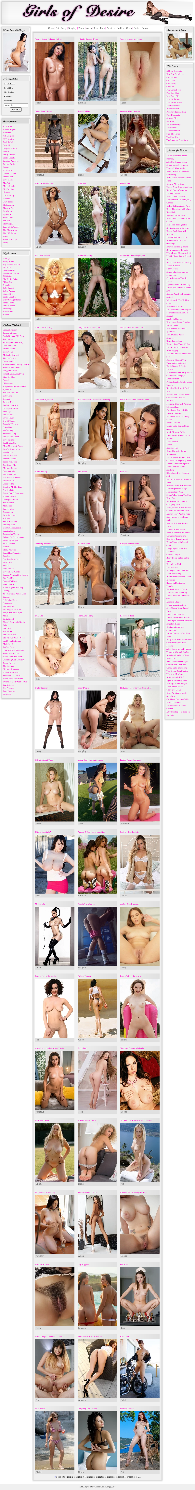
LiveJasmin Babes (11, 273)
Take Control (8, 584)
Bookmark (8, 100)
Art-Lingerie (8, 136)
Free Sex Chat (172, 93)
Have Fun (170, 498)
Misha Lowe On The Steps (178, 394)
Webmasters (8, 96)
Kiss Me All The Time (12, 487)
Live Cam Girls (173, 96)
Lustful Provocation (11, 449)
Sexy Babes (171, 127)
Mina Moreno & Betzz (13, 446)
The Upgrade (8, 666)
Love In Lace (9, 568)
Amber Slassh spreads (129, 904)
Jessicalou (82, 183)
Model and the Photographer (132, 255)
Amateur (111, 28)
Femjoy (6, 167)
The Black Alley (10, 230)
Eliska (169, 444)
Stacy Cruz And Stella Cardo (132, 327)
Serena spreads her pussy (131, 39)
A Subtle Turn (84, 543)
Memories (7, 506)
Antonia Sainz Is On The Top (90, 1336)
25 (101, 1477)
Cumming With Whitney (13, 659)
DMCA (83, 1486)
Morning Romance (11, 669)
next (139, 1477)
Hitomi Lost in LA (43, 832)
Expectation (8, 512)
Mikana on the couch (87, 1120)
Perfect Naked (9, 305)
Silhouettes (8, 383)
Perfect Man (8, 509)
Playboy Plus (8, 208)
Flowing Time (9, 524)
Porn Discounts (173, 115)
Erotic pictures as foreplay (177, 228)
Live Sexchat (9, 92)
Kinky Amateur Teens (129, 543)
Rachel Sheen (172, 325)
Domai (6, 151)
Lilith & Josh (8, 619)
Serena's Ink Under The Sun (178, 495)
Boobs (145, 28)
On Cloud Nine (9, 345)
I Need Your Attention (176, 605)
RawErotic (7, 211)
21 (92, 1477)
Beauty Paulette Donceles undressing (94, 399)
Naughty (72, 28)
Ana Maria (82, 471)
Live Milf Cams (173, 99)
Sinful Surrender (10, 521)
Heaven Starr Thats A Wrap (178, 344)
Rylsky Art (7, 214)
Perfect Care (8, 647)
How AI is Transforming (177, 539)
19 (88, 1477)
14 (77, 1477)
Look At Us (8, 352)
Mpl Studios (8, 189)
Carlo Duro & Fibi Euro (13, 336)
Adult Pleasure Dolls (175, 432)
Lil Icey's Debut (42, 1120)
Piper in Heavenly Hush (176, 680)
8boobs (6, 314)
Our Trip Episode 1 (11, 559)
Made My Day (9, 644)
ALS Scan (7, 126)
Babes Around (9, 291)
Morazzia (7, 267)
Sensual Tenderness (11, 367)
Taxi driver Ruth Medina (177, 671)
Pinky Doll (82, 1048)
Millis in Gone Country (176, 501)
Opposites (7, 603)
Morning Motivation (12, 609)
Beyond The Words (11, 572)
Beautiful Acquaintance (13, 528)
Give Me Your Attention (13, 650)
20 (90, 1477)
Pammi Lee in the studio (45, 976)
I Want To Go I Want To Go (15, 681)
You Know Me (9, 465)
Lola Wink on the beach (130, 976)
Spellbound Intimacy (12, 641)
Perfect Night (9, 430)
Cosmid (6, 145)
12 (72, 1477)
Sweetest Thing (9, 433)
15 (79, 1477)
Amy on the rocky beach (177, 246)
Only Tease (8, 202)
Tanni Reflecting (173, 573)
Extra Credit (8, 631)
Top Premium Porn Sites (177, 140)
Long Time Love (10, 370)
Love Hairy (8, 180)
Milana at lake (172, 407)
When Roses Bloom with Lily (179, 253)
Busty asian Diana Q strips (177, 322)
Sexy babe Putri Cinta (87, 1192)
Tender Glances (10, 458)
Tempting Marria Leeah (45, 543)
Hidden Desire (9, 496)
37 (128, 1477)
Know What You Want (12, 656)
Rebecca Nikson (127, 615)
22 (94, 1477)
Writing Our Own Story (13, 342)
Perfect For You (10, 455)
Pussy (63, 28)
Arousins (7, 132)
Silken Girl (8, 282)
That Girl (7, 694)
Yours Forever (9, 663)
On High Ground (10, 499)
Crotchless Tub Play (44, 327)
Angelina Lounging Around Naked (50, 1048)
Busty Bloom (8, 261)
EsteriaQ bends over (86, 904)
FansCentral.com (173, 90)
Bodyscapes (125, 183)
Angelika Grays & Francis (14, 386)
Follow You (8, 414)
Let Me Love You (10, 405)
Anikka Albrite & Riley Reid (178, 485)
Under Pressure (41, 688)
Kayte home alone (174, 341)
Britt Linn (124, 1336)
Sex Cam (170, 121)
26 (103, 1477)
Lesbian (120, 28)
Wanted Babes (9, 294)
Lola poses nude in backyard (178, 309)
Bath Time (7, 396)
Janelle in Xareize (174, 319)
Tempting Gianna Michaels (132, 1048)
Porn (102, 28)
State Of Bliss (9, 377)
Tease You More (10, 462)
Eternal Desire (9, 164)
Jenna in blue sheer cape (177, 661)
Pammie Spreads (42, 1264)
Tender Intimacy (10, 333)
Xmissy (6, 258)
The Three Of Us (173, 690)
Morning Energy (10, 468)
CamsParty (171, 83)
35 (123, 1477)
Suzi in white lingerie (129, 832)
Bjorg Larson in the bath (177, 250)
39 (132, 1477)
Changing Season (174, 504)
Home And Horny (85, 615)
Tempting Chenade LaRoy (177, 652)
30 (112, 1477)
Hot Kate (124, 1264)
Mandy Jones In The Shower (178, 507)
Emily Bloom (9, 154)
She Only (7, 628)
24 (99, 1477)
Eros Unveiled (9, 543)
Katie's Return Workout (130, 760)
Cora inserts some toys (176, 536)
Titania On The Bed (175, 614)
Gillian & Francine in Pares (178, 206)
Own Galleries (9, 84)
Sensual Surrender (11, 653)
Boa (168, 391)
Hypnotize (7, 389)
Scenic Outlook (127, 1408)
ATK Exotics (8, 139)
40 (134, 1477)
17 (83, 1477)
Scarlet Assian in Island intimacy (49, 39)
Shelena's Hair (84, 111)
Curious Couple (173, 554)
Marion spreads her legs (176, 488)
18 (85, 1477)
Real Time (7, 562)
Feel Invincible (9, 443)
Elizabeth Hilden (42, 255)
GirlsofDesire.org (102, 1486)
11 (70, 1477)
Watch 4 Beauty (10, 239)
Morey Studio (9, 186)
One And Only (9, 490)
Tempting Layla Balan (87, 1408)
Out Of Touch (9, 421)
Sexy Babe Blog (173, 124)
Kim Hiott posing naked (176, 224)
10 (68, 1477)
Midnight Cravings (11, 355)
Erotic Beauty (9, 158)
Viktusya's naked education (178, 570)
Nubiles (6, 198)
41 (136, 1477)
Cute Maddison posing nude (178, 460)
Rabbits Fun (8, 311)
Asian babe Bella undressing (178, 262)
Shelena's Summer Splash (177, 463)
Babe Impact (8, 288)
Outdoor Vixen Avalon (130, 111)
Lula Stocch (125, 471)
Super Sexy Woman (43, 111)
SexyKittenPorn (173, 130)
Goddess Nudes (10, 173)
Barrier (6, 546)
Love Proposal (9, 515)
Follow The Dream (11, 436)
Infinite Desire (9, 348)
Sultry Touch (172, 268)
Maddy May (40, 904)
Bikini (81, 28)
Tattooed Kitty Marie (44, 399)
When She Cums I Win (13, 678)
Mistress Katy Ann (174, 492)
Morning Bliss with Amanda (178, 404)
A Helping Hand (10, 600)
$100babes (7, 276)
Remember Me (9, 474)
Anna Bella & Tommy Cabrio (16, 364)
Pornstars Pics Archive (176, 112)
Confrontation (9, 361)
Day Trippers (83, 1264)
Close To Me (8, 484)
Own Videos (8, 88)
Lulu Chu (39, 615)
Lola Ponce (40, 1408)
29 (110, 1477)
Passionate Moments (12, 477)
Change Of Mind (10, 408)
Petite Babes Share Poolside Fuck (134, 399)
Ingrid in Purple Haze (175, 215)
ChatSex (170, 86)
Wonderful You (9, 358)
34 (121, 1477)
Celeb (129, 28)
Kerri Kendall (172, 441)
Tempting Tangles (11, 540)
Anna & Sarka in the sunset (178, 532)
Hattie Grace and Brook (176, 589)
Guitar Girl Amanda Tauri (177, 510)
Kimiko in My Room (175, 529)
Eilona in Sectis (173, 265)
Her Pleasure (8, 688)
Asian (89, 28)
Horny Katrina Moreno (45, 183)
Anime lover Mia (173, 422)
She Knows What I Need (13, 637)
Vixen (5, 236)
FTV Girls (7, 170)
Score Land (8, 217)
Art (57, 28)
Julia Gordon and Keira (88, 39)
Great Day (7, 427)
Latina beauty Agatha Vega (178, 514)
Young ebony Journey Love (178, 457)
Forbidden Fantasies (11, 553)
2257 (113, 1486)
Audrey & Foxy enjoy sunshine (91, 832)
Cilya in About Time (44, 760)
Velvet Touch (8, 502)
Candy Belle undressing (176, 668)
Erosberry (7, 308)
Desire (137, 28)
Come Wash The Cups (176, 664)
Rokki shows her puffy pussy (179, 372)
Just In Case (8, 339)
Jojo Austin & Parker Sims (14, 594)
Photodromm (8, 205)
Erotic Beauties (9, 297)
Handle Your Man (11, 672)
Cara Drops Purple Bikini (177, 410)
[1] (55, 1477)
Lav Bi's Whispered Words (178, 617)
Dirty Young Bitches (12, 300)
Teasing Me (8, 402)
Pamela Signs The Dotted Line (48, 1336)
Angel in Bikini (173, 624)
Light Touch (8, 685)
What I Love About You (13, 374)
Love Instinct (8, 440)
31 (114, 1477)
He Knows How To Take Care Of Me (136, 688)
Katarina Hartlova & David (178, 388)
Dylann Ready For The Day (178, 284)
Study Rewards (9, 550)
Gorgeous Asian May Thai (89, 327)
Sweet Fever (8, 418)
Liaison (6, 597)
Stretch (6, 380)
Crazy (51, 28)
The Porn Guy (172, 137)
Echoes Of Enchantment (13, 537)
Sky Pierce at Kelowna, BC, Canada (135, 1120)
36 (125, 1477)
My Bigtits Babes (10, 279)
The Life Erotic (9, 233)
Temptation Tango (11, 534)
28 (108, 1477)
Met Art (6, 183)
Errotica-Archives (11, 161)
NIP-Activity (8, 195)
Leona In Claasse (173, 602)
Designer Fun (172, 448)
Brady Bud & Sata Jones (13, 493)
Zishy (5, 242)
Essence (6, 565)
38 (130, 1477)
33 (119, 1477)
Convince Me (9, 471)
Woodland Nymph (86, 255)
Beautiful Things (10, 424)
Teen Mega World (11, 227)
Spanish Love (9, 531)
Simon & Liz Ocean (11, 675)
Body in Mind (9, 142)
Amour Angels (9, 129)
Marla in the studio (174, 306)
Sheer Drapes (83, 688)
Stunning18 (8, 224)
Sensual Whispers (10, 581)
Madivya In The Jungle (176, 683)
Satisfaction (8, 452)
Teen (96, 28)
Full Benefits (8, 606)
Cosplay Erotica (10, 148)
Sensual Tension (10, 330)
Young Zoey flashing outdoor (90, 760)
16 (81, 1477)
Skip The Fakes (173, 134)
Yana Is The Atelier (174, 413)
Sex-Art (6, 220)
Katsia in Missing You (176, 360)
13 (74, 1477)
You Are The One (10, 392)
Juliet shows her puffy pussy (178, 649)
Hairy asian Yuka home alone (179, 639)
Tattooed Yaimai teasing (176, 592)
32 (116, 1477)
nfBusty (6, 192)
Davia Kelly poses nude (176, 237)
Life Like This (9, 480)
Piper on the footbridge (176, 363)
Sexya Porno (8, 302)
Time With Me (9, 634)
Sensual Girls (9, 270)
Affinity (6, 518)
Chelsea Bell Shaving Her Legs (133, 1192)
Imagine (6, 556)
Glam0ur (7, 285)
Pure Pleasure (9, 691)
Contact (6, 399)
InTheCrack (8, 176)
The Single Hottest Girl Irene (179, 620)
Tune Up (6, 411)
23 (97, 1477)
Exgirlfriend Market (11, 264)
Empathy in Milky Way (45, 1192)
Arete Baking (41, 471)
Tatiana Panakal (84, 976)
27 (105, 1477)
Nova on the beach (174, 686)
